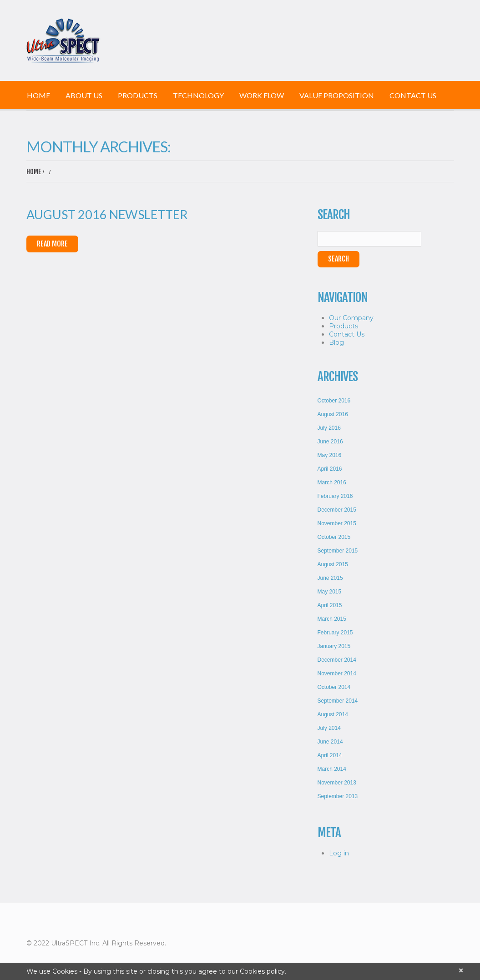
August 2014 (333, 714)
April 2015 (330, 605)
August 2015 (333, 564)
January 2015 (334, 646)
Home (38, 95)
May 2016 (330, 455)
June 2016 (330, 441)
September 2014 (338, 701)
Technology (198, 95)
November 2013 (337, 782)
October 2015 (334, 537)
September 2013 (338, 796)
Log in (339, 853)
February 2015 (335, 632)
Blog (336, 342)
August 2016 (333, 414)
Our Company (351, 318)
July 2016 (329, 428)
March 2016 (332, 482)
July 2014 (329, 728)
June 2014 (330, 742)
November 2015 (337, 523)
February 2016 (335, 496)
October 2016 (334, 400)
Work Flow (261, 95)
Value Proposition (336, 95)
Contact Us (412, 95)
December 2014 (337, 660)
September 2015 (338, 551)
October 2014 (334, 687)
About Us (84, 95)
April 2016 (330, 469)
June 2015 (330, 578)
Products (137, 95)
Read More (52, 243)
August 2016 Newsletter (107, 214)
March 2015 (332, 619)
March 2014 (332, 769)
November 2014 (337, 673)
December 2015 (337, 510)
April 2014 (330, 755)
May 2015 (330, 591)
